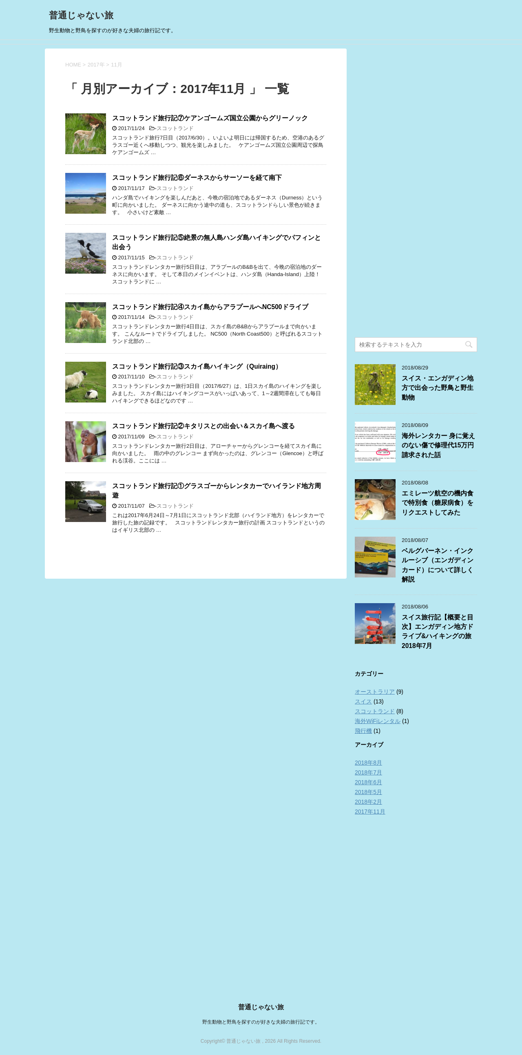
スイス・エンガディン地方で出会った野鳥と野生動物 (437, 388)
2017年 (96, 65)
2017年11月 (370, 811)
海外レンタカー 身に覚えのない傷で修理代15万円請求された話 (438, 445)
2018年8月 (368, 762)
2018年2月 (368, 801)
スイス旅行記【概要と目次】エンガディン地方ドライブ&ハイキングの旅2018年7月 (437, 631)
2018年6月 (368, 782)
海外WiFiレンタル (377, 721)
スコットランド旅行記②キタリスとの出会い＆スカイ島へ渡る (203, 425)
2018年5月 (368, 792)
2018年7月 (368, 772)
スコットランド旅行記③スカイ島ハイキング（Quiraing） (197, 366)
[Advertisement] (416, 192)
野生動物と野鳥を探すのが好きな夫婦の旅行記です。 (261, 1022)
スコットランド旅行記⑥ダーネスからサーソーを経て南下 (197, 177)
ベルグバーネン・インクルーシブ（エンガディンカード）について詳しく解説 (437, 565)
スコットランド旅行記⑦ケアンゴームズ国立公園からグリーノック (210, 118)
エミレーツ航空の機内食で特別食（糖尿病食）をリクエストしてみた (437, 503)
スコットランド (175, 128)
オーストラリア (375, 691)
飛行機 (363, 731)
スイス (363, 701)
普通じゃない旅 (81, 15)
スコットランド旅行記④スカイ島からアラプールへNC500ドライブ (210, 306)
